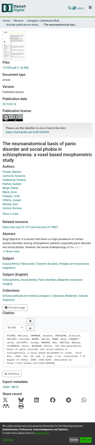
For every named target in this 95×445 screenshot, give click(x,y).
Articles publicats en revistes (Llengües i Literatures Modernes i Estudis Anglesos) (23, 24)
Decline (74, 439)
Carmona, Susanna (14, 175)
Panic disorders (47, 279)
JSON (6, 387)
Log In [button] (80, 8)
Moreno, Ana (10, 204)
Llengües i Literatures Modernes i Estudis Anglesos (44, 20)
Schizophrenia (11, 279)
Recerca (18, 20)
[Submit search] (70, 8)
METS (15, 387)
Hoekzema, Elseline (14, 180)
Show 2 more (10, 213)
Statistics (12, 373)
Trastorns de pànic (47, 263)
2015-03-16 (9, 104)
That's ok (85, 439)
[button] (11, 251)
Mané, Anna (10, 192)
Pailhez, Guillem (12, 184)
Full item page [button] (15, 307)
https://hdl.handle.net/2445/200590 (27, 132)
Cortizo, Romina (12, 208)
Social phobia (29, 279)
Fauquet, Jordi (11, 196)
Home (6, 20)
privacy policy (42, 433)
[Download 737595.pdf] (47, 68)
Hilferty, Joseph (12, 200)
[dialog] (47, 434)
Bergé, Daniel (10, 188)
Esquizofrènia (11, 263)
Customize (8, 439)
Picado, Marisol (12, 171)
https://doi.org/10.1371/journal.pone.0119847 (30, 227)
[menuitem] (74, 8)
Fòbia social (27, 263)
